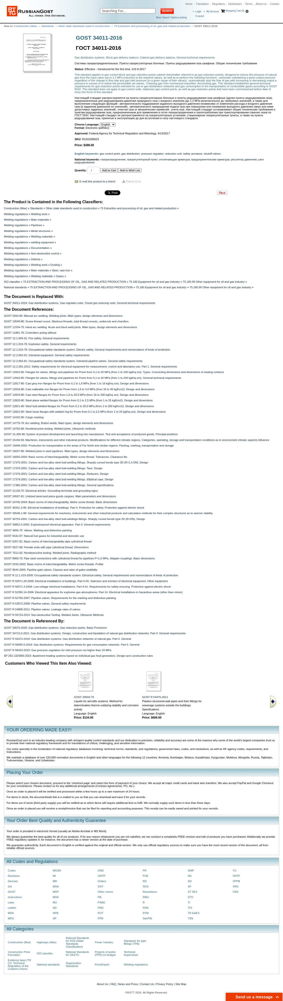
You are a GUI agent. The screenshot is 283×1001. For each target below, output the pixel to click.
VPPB (236, 881)
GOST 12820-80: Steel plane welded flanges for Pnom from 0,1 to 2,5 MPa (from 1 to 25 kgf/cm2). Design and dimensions (78, 400)
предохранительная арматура (210, 159)
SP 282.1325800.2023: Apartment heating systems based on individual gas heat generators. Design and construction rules (78, 655)
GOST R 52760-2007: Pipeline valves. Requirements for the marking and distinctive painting (60, 598)
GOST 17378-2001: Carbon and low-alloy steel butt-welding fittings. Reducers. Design (56, 473)
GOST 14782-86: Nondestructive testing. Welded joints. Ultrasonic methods (50, 428)
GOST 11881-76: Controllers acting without (30, 332)
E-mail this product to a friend (97, 181)
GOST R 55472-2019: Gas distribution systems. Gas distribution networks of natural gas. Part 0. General (67, 638)
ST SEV (192, 891)
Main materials (40, 219)
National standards (15, 287)
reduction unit (173, 153)
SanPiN (147, 918)
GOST (11, 891)
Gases (60, 276)
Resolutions (150, 891)
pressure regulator (152, 153)
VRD (236, 886)
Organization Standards (73, 964)
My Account (212, 11)
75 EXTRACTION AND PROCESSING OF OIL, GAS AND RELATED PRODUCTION (74, 281)
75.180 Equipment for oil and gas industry (154, 281)
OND (101, 870)
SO (190, 881)
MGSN (57, 870)
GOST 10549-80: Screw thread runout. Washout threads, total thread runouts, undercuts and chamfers (66, 321)
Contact (274, 3)
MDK (11, 913)
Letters (12, 907)
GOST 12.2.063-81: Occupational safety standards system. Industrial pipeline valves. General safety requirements (73, 361)
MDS (11, 918)
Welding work (39, 214)
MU (55, 902)
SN (190, 875)
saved (200, 16)
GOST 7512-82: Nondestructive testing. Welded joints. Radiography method (50, 552)
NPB (55, 913)
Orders (102, 881)
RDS (145, 886)
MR (55, 881)
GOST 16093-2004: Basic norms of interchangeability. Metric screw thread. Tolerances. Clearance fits (65, 456)
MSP (56, 891)
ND (55, 907)
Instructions (15, 897)
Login (198, 11)
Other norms (105, 891)
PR (144, 870)
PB (99, 897)
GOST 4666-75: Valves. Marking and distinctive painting (38, 530)
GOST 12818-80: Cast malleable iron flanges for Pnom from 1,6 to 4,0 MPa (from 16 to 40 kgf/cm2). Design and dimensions (79, 389)
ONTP (101, 875)
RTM (145, 913)
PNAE (101, 902)
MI (54, 875)
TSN (190, 918)
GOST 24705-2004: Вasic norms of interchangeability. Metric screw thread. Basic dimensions (60, 502)
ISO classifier (12, 281)
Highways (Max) (46, 942)
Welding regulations (16, 214)
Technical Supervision (131, 953)
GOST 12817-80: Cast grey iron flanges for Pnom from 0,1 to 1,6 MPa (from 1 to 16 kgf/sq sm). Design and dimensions (76, 383)
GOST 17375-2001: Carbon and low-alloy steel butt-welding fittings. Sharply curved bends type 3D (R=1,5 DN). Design (76, 462)
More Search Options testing (171, 17)
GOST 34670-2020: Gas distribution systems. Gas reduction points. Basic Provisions (55, 627)
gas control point (110, 153)
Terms (248, 3)
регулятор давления (243, 159)
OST (100, 886)
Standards (47, 26)
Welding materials (42, 236)
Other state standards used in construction (84, 26)
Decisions (14, 875)
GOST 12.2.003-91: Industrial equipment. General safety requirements (46, 355)
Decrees (13, 881)
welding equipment (42, 242)
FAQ (113, 984)
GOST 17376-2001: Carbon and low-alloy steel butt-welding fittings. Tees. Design (53, 468)
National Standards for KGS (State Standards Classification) (77, 942)
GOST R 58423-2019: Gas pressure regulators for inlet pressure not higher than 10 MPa (57, 650)
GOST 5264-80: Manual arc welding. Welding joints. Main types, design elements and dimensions (63, 315)
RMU (146, 897)
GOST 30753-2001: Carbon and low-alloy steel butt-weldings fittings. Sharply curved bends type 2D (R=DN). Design (74, 519)
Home (188, 3)
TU (234, 870)
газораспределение (113, 159)
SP (189, 886)
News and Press (128, 984)
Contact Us (147, 984)
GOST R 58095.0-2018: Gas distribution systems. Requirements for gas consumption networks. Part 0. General (71, 644)
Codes (12, 870)
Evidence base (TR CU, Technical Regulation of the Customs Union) (19, 964)
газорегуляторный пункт (142, 159)
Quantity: (81, 170)
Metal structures (41, 231)
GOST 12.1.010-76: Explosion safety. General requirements (40, 344)
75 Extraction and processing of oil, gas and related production (152, 26)
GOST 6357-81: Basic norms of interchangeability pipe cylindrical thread (48, 541)
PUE (145, 875)
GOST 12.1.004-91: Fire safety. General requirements (36, 338)
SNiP (191, 870)
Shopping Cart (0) (234, 10)
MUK (56, 897)
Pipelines (36, 225)
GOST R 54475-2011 (155, 697)
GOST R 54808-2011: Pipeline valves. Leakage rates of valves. (42, 609)
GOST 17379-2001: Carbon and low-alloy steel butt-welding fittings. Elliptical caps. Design (58, 479)
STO (190, 897)
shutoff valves (212, 153)
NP (55, 918)
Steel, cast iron (61, 270)
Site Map (180, 984)
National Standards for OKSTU (77, 953)
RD (144, 881)
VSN (235, 891)
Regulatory (218, 3)
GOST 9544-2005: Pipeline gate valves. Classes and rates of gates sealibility (50, 569)
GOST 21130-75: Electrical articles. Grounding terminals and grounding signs (51, 490)
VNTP (236, 875)
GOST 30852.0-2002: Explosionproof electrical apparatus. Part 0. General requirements (57, 524)
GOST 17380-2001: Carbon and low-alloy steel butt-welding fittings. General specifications (59, 485)
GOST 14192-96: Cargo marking (24, 417)
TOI (190, 907)
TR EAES (194, 913)
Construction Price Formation (19, 953)
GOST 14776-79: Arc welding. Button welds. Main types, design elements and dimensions (58, 423)
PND (100, 907)
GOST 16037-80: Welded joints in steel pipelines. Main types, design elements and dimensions (61, 451)
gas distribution (130, 153)
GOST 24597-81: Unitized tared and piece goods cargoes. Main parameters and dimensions (60, 496)
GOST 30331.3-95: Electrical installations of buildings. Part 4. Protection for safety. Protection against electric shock (74, 507)
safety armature (192, 153)
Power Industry (104, 942)
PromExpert (102, 964)
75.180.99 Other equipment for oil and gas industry (214, 281)
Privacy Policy (164, 984)
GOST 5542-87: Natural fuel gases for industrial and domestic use (44, 535)
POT (100, 913)
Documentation (40, 247)
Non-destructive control (45, 253)
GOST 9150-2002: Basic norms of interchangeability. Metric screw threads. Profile (53, 564)
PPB (100, 918)
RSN (145, 907)
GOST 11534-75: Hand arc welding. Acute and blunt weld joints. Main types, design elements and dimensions (70, 327)
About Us (261, 3)
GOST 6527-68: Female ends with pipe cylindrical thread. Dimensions (46, 547)
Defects (35, 259)
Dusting (55, 264)
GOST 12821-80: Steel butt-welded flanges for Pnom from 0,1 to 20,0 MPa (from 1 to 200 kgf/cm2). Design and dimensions (79, 406)
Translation (202, 3)
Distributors (235, 3)
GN (10, 886)
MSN (56, 886)
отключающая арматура (174, 159)
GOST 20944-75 (84, 697)
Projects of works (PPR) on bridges (105, 953)
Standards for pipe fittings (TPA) (135, 942)
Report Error (133, 181)
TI (189, 902)
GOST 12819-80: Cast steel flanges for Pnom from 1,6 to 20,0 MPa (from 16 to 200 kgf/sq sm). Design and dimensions (76, 394)
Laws (11, 902)
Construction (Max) (25, 26)
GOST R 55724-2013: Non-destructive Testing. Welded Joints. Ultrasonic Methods (54, 614)
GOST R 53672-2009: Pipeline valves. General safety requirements (45, 603)
